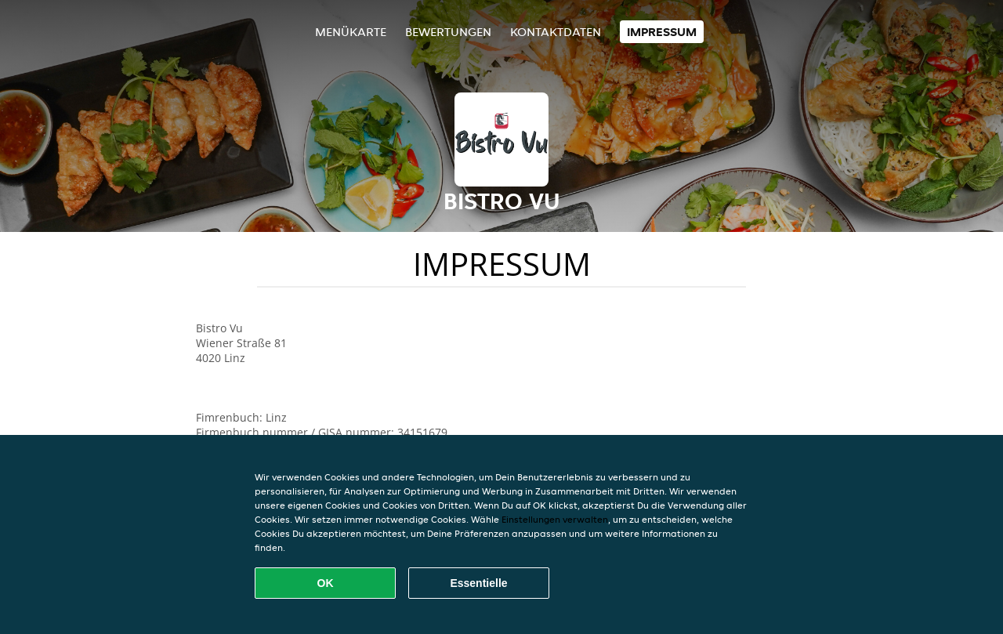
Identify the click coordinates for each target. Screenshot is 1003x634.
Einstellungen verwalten (555, 519)
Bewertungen (448, 32)
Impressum (662, 32)
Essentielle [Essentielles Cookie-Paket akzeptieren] (478, 583)
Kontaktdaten (555, 32)
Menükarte (350, 32)
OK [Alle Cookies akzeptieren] (325, 583)
